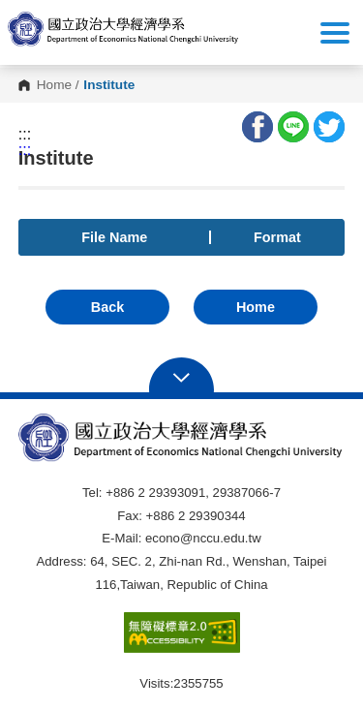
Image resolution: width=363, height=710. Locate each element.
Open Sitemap (181, 375)
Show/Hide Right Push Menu (334, 33)
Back (107, 307)
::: (24, 134)
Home (54, 85)
